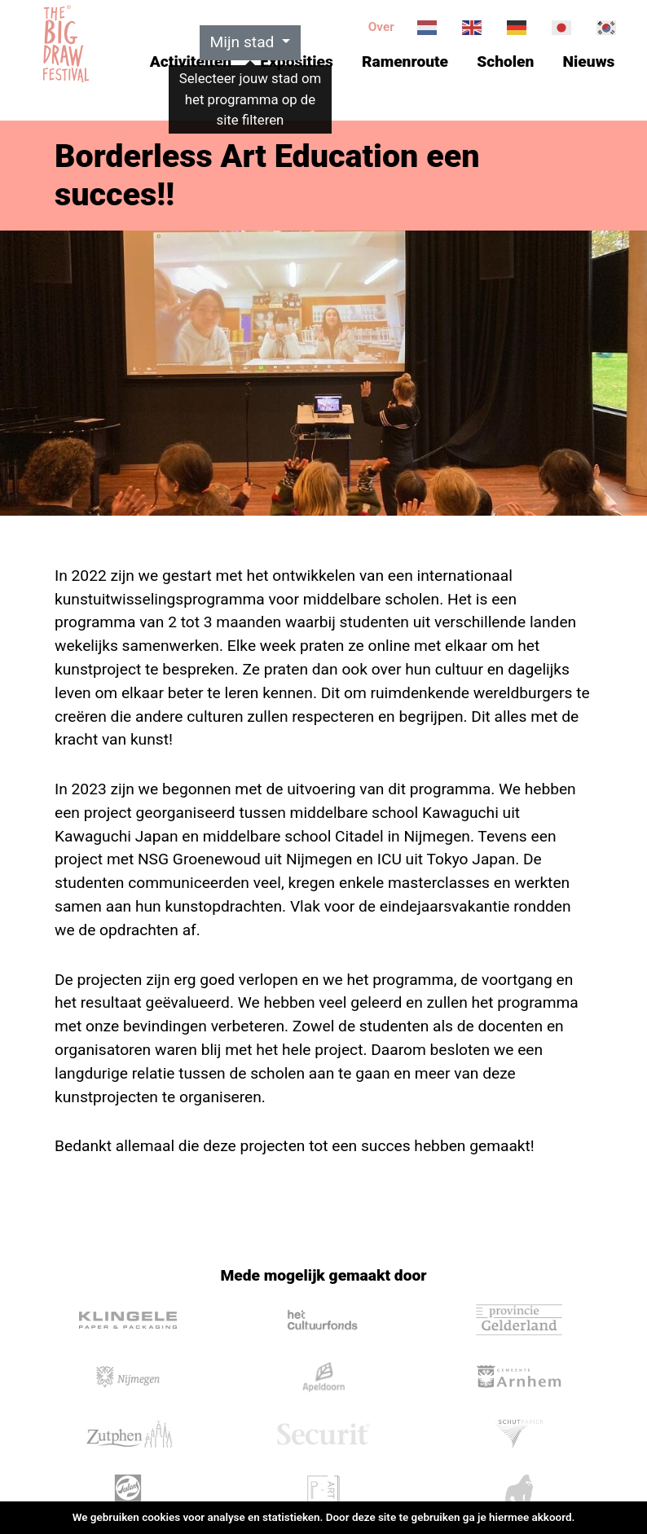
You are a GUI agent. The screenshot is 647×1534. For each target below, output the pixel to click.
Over (381, 27)
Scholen (505, 61)
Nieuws (589, 61)
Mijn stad (244, 42)
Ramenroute (405, 61)
